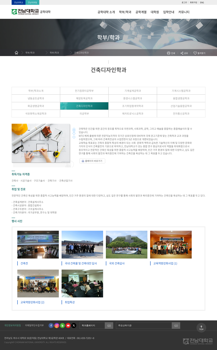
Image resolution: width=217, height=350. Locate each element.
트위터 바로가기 (73, 325)
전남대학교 (18, 2)
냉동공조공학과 (36, 98)
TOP (201, 329)
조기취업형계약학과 (132, 106)
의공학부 (84, 113)
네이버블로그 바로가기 (62, 325)
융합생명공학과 (181, 98)
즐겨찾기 (201, 53)
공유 (186, 53)
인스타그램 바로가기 (56, 325)
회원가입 (193, 2)
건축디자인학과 (81, 52)
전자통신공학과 (181, 113)
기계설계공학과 (133, 91)
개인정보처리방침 (12, 325)
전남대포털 (32, 2)
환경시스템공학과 (132, 98)
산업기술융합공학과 (181, 106)
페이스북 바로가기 (51, 325)
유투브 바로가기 (68, 325)
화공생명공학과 (36, 106)
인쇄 (173, 53)
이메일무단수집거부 (34, 325)
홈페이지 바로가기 (93, 160)
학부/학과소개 (35, 91)
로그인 (184, 2)
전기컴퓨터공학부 (84, 91)
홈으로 (16, 52)
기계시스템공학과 (181, 91)
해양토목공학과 (84, 98)
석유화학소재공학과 (35, 113)
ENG (202, 2)
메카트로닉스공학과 (132, 113)
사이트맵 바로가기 (198, 12)
